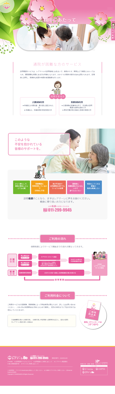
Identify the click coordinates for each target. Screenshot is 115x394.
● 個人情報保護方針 (15, 372)
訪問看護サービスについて (53, 8)
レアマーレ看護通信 (89, 8)
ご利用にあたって (72, 8)
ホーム (38, 8)
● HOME (11, 369)
